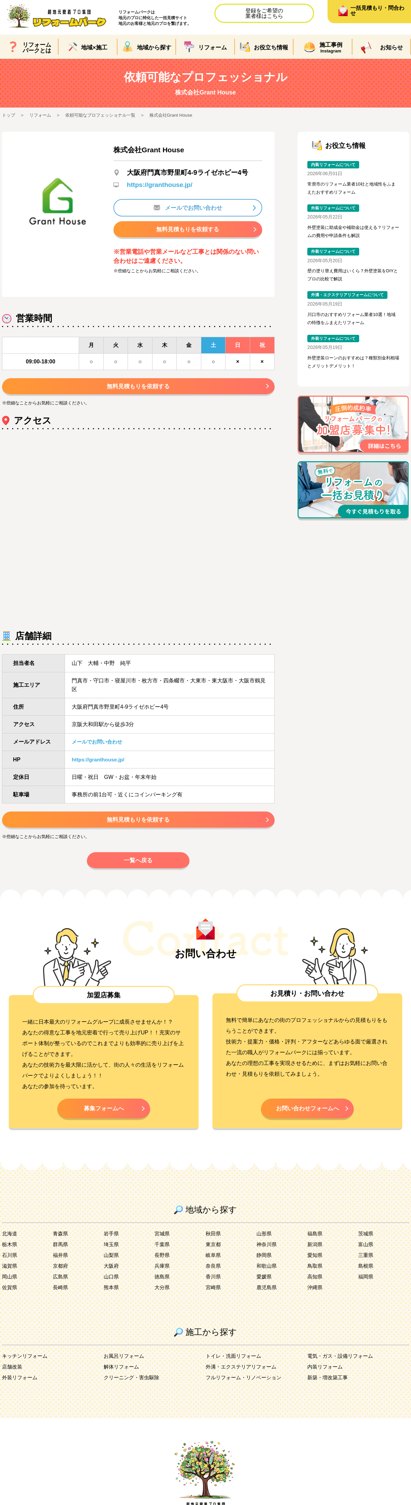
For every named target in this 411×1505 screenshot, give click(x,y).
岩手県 (112, 1240)
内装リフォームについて (335, 164)
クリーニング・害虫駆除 (133, 1384)
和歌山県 (267, 1272)
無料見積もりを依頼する (188, 230)
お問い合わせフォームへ (307, 1113)
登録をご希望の (264, 13)
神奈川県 (267, 1251)
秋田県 (214, 1240)
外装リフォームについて (335, 209)
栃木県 (10, 1251)
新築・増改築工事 (328, 1384)
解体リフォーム (122, 1373)
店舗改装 (13, 1373)
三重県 (366, 1261)
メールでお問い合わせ (187, 207)
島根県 (366, 1272)
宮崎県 (214, 1294)
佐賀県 (10, 1294)
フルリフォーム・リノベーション (246, 1384)
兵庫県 (163, 1272)
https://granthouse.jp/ (161, 184)
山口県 (112, 1283)
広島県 (61, 1283)
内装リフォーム (326, 1373)
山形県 (264, 1240)
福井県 (61, 1261)
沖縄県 (315, 1294)
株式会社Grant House (180, 115)
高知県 (315, 1283)
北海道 (10, 1240)
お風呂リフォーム (125, 1362)
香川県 (214, 1283)
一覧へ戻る (138, 864)
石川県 (10, 1261)
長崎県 (61, 1294)
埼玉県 (112, 1251)
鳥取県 (315, 1272)
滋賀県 (10, 1272)
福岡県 (366, 1283)
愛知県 (315, 1261)
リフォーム (42, 115)
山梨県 (112, 1261)
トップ (9, 115)
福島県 (315, 1240)
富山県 (366, 1251)
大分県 (163, 1294)
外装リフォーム (21, 1384)
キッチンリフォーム (26, 1362)
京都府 (61, 1272)
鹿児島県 (267, 1294)
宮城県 (163, 1240)
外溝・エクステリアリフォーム (243, 1373)
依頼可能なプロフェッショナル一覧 (105, 115)
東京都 (214, 1251)
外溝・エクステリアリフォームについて (350, 298)
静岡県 (264, 1261)
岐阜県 (214, 1261)
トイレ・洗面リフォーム (235, 1362)
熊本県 (112, 1294)
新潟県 (315, 1251)
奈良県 (214, 1272)
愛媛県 (264, 1283)
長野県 (163, 1261)
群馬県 (61, 1251)
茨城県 (366, 1240)
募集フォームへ (103, 1113)
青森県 (61, 1240)
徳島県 (163, 1283)
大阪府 (112, 1272)
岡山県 (10, 1283)
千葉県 (163, 1251)
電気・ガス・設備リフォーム (342, 1362)
